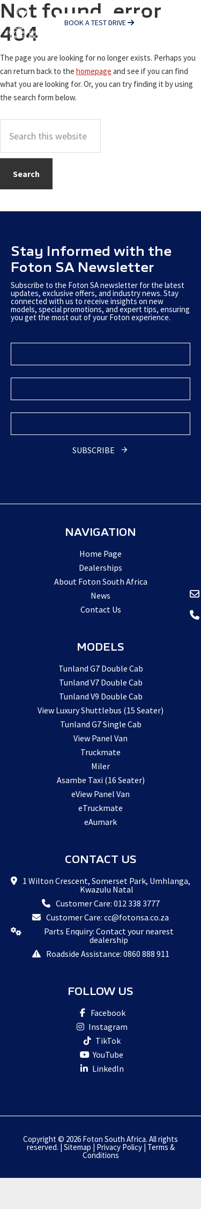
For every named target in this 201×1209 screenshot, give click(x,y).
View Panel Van (100, 738)
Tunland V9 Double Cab (101, 696)
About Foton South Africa (100, 581)
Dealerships (100, 567)
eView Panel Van (100, 793)
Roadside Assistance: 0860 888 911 (107, 953)
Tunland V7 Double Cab (101, 682)
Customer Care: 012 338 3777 (108, 903)
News (100, 595)
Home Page (100, 553)
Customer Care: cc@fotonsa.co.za (107, 917)
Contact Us (100, 609)
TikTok (100, 1040)
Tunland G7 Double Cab (100, 668)
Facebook (100, 1012)
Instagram (100, 1026)
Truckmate (100, 752)
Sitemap (77, 1147)
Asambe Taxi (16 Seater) (101, 780)
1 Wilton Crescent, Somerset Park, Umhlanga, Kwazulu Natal (106, 885)
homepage (93, 71)
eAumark (100, 821)
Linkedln (100, 1068)
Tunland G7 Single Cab (101, 724)
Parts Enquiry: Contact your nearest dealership (109, 935)
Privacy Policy (119, 1147)
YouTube (100, 1054)
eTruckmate (100, 807)
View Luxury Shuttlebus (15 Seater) (100, 710)
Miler (100, 766)
